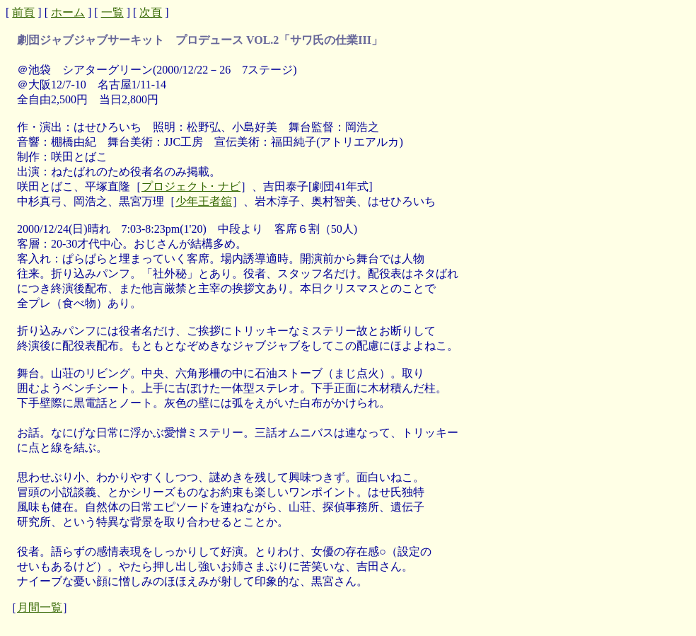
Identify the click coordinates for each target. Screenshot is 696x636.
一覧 (112, 12)
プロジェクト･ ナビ (190, 186)
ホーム (68, 12)
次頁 (150, 12)
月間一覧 (39, 607)
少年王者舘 (203, 201)
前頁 (23, 12)
